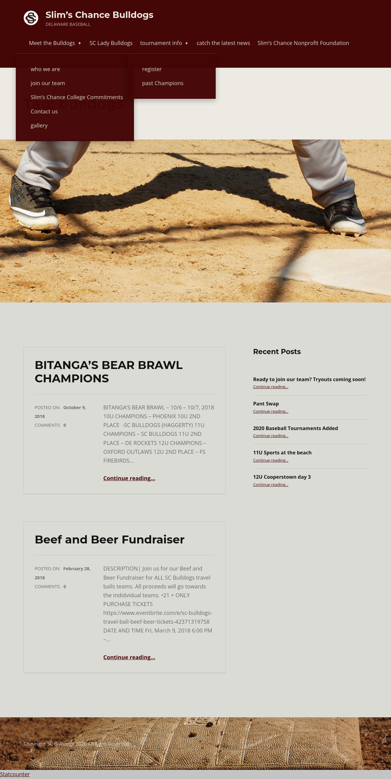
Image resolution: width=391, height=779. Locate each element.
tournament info (164, 43)
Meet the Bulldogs (55, 43)
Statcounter (15, 774)
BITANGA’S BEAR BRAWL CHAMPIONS (109, 371)
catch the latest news (223, 43)
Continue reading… (129, 478)
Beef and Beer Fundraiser (110, 539)
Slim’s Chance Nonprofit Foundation (303, 43)
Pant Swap (266, 403)
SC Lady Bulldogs (111, 43)
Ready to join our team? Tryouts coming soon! (309, 379)
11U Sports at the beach (282, 452)
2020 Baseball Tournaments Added (295, 428)
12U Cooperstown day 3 (282, 477)
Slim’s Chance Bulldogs (99, 14)
